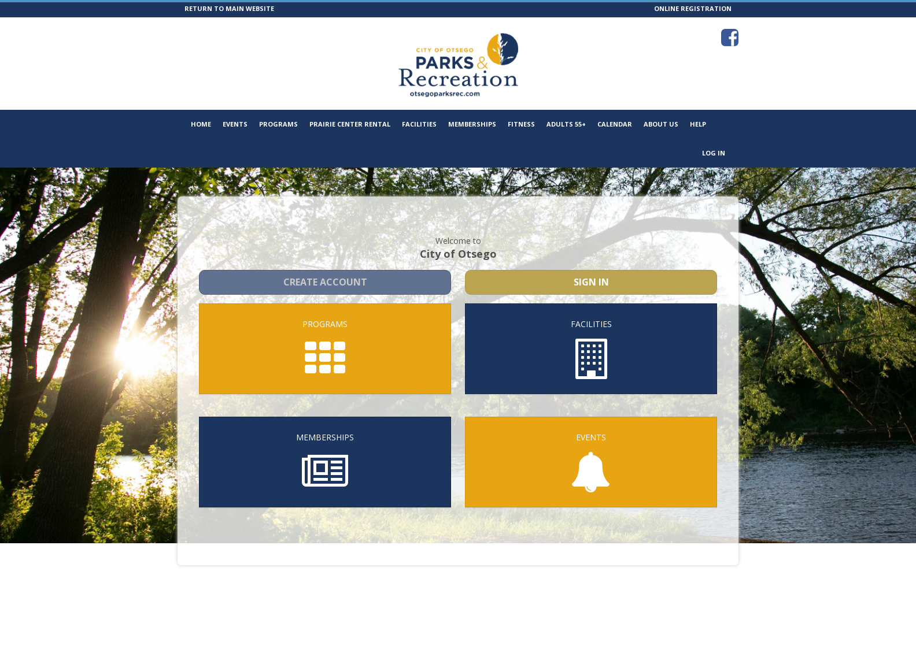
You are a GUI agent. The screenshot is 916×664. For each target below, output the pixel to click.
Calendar (614, 124)
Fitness (521, 124)
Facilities (419, 124)
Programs (278, 124)
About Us (661, 124)
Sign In (591, 271)
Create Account (325, 271)
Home (201, 124)
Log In (713, 153)
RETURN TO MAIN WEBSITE (229, 8)
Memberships (472, 124)
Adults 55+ (566, 124)
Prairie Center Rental (349, 124)
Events (235, 124)
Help (698, 124)
